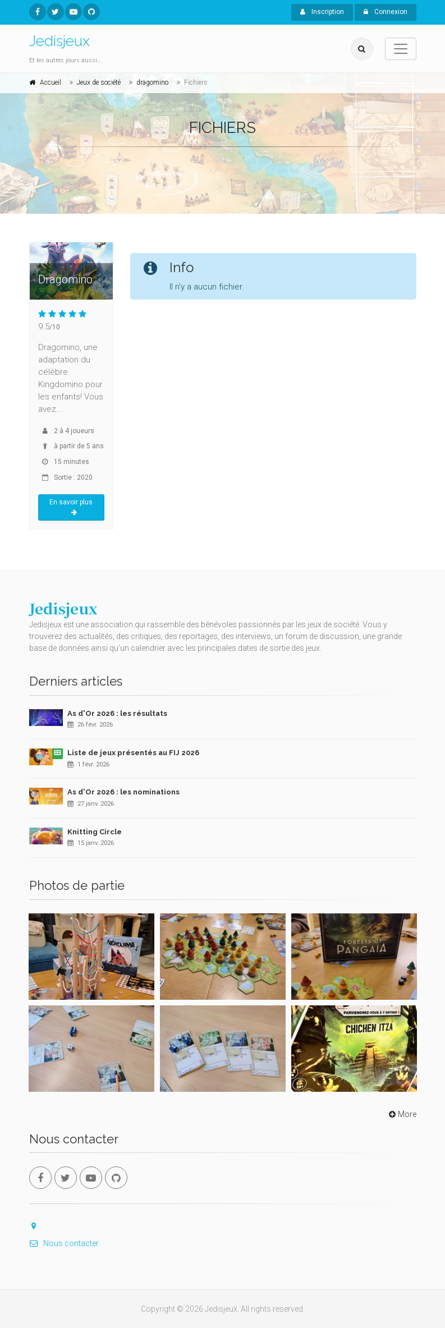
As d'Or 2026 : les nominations (123, 792)
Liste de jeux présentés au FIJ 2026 (133, 752)
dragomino (152, 82)
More (401, 1114)
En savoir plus (71, 507)
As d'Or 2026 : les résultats (117, 713)
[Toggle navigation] (400, 49)
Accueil (50, 82)
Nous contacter (64, 1243)
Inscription (322, 12)
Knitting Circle (94, 832)
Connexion (385, 12)
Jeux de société (99, 82)
